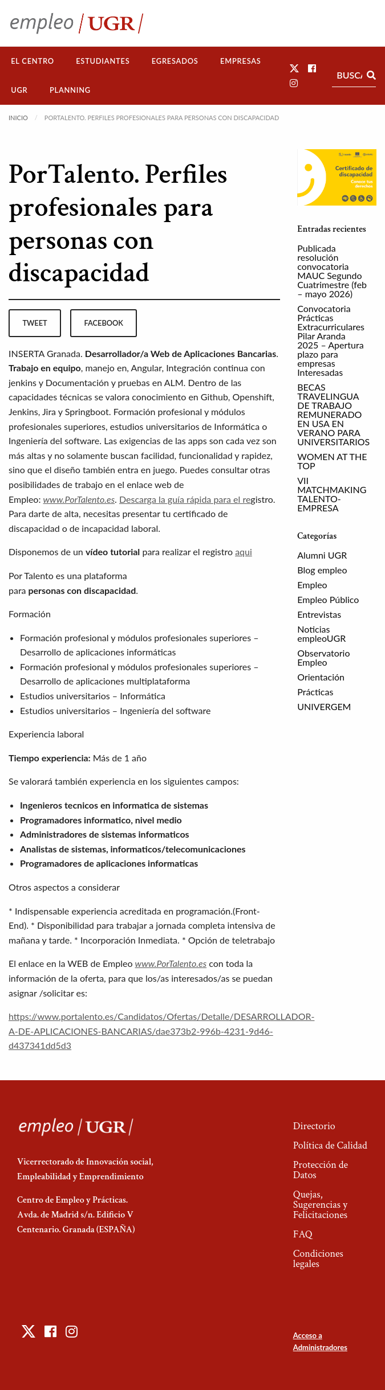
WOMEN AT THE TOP (332, 461)
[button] (294, 68)
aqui (243, 551)
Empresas (240, 60)
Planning (70, 90)
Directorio (314, 1126)
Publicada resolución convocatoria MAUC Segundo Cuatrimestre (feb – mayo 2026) (332, 271)
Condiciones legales (318, 1258)
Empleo (312, 584)
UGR (19, 90)
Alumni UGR (322, 555)
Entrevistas (319, 614)
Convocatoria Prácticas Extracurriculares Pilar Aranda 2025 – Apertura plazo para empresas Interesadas (330, 340)
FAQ (303, 1234)
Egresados (175, 60)
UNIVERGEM (324, 706)
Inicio (18, 117)
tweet (34, 322)
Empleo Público (328, 599)
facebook (103, 322)
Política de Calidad (330, 1145)
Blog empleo (322, 569)
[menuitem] (32, 61)
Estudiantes (102, 60)
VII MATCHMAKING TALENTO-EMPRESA (331, 494)
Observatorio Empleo (323, 657)
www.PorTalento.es (79, 499)
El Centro (32, 60)
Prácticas (315, 691)
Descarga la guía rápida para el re (184, 499)
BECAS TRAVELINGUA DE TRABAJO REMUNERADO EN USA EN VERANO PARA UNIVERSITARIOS (333, 414)
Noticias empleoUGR (321, 633)
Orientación (321, 676)
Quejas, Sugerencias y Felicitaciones (320, 1204)
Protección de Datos (320, 1170)
